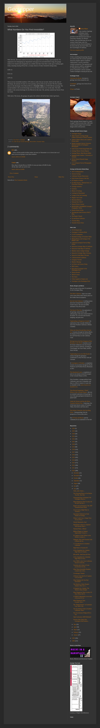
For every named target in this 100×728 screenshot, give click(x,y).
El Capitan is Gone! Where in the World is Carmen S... (82, 536)
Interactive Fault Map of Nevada (80, 255)
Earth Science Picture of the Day (80, 178)
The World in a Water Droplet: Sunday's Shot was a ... (81, 584)
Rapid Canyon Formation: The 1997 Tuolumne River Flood (82, 506)
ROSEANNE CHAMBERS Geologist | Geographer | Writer (82, 207)
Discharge (26, 141)
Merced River (33, 141)
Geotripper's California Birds (79, 232)
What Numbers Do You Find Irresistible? (80, 580)
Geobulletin (73, 83)
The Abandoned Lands (76, 372)
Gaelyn (14, 162)
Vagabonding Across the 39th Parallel (80, 354)
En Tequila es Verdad (77, 180)
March (75, 629)
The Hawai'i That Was (76, 310)
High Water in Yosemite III (80, 547)
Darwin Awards (76, 272)
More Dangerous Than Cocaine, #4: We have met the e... (82, 502)
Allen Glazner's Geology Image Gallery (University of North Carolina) (82, 136)
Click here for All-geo (76, 78)
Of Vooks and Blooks (78, 418)
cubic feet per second (19, 141)
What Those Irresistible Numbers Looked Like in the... (82, 570)
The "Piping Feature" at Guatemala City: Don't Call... (82, 605)
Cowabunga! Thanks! (79, 573)
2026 (73, 428)
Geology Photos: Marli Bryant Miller (81, 153)
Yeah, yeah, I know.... (79, 491)
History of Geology (77, 191)
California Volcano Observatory (80, 176)
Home (36, 177)
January (76, 635)
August (76, 483)
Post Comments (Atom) (21, 180)
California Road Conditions (79, 257)
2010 (73, 470)
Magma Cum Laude (77, 197)
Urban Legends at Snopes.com (80, 279)
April (75, 627)
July (75, 486)
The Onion (74, 277)
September (77, 480)
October (76, 478)
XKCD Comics (76, 274)
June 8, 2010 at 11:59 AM (18, 157)
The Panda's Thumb (77, 216)
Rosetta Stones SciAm (77, 210)
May (75, 624)
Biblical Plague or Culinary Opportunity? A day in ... (80, 532)
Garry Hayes (84, 28)
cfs (12, 141)
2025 (73, 431)
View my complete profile (77, 50)
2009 (73, 638)
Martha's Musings (76, 262)
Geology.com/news (77, 186)
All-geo (72, 89)
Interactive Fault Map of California (81, 248)
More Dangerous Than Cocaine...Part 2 (79, 601)
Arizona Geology (76, 174)
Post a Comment (14, 173)
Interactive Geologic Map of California (82, 246)
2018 (73, 449)
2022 (73, 439)
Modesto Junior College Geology (80, 251)
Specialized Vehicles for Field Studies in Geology (81, 514)
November (77, 475)
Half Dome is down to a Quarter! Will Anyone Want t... (82, 525)
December (76, 473)
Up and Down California (78, 218)
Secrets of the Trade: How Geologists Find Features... (81, 620)
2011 (73, 468)
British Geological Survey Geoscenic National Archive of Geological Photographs (81, 145)
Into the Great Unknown (76, 301)
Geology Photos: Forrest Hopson (80, 151)
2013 (73, 462)
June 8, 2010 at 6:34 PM (18, 169)
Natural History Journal (78, 204)
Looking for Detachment (78, 193)
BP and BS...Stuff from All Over (81, 554)
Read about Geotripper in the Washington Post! (79, 269)
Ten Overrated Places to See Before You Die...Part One (82, 494)
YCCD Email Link (77, 230)
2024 (73, 433)
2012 (73, 465)
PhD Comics (75, 266)
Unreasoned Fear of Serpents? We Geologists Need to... (82, 498)
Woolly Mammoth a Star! (80, 522)
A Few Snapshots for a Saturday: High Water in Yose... (82, 557)
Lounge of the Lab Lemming (79, 195)
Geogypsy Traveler (77, 259)
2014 (73, 460)
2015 (73, 457)
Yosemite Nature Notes (78, 223)
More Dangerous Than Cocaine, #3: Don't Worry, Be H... (82, 593)
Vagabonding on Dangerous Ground (79, 321)
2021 (73, 441)
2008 (73, 641)
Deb (13, 150)
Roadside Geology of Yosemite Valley (82, 236)
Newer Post (11, 177)
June (75, 488)
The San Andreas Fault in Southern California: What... (82, 609)
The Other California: (75, 293)
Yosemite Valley (40, 141)
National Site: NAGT (77, 202)
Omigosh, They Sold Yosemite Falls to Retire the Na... (82, 540)
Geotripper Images (77, 133)
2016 (73, 454)
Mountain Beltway (77, 200)
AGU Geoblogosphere (78, 171)
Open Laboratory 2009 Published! (82, 617)
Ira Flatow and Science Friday (80, 264)
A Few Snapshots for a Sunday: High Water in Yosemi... (81, 551)
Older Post (61, 177)
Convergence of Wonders (77, 363)
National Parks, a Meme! (79, 528)
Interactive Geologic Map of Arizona (81, 253)
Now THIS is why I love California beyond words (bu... (82, 561)
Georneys (74, 188)
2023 (73, 436)
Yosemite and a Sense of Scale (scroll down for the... (81, 566)
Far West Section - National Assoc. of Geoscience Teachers (81, 183)
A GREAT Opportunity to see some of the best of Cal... (82, 597)
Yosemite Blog (76, 220)
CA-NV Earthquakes (77, 234)
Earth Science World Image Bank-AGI (82, 148)
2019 (73, 447)
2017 (73, 452)
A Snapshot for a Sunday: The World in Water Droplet (81, 589)
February (76, 632)
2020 (73, 444)
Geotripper (20, 9)
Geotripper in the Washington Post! (81, 281)
